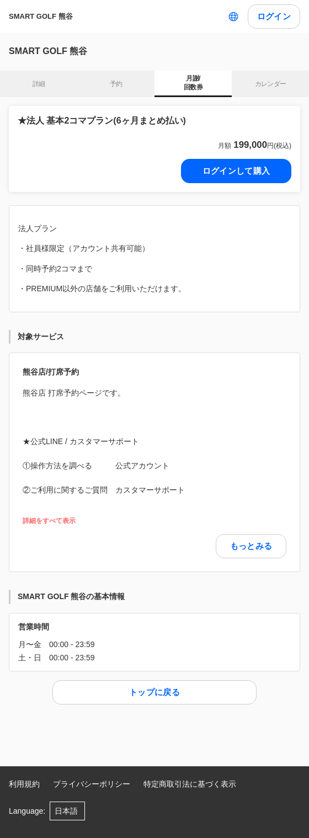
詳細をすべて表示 (49, 521)
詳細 (39, 84)
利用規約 (24, 784)
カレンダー (270, 84)
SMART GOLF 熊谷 (41, 16)
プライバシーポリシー (91, 784)
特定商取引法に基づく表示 (189, 784)
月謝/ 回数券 (193, 82)
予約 (116, 84)
